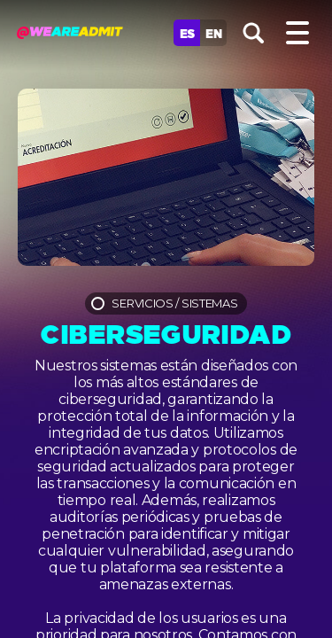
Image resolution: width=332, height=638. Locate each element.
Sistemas (209, 303)
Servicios (142, 303)
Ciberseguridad (166, 331)
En (213, 33)
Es (187, 33)
